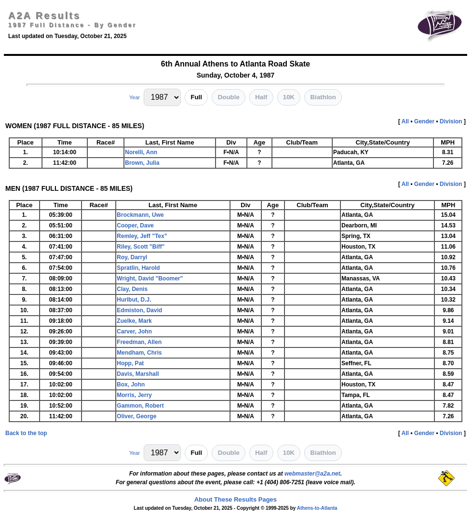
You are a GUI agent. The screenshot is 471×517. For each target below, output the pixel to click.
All (405, 121)
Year (134, 97)
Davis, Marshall (138, 374)
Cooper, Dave (135, 225)
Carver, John (134, 331)
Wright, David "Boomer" (150, 278)
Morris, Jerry (134, 395)
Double (229, 97)
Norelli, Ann (141, 152)
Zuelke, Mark (134, 321)
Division (451, 121)
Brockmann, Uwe (140, 215)
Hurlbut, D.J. (134, 299)
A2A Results (44, 15)
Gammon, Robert (140, 405)
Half (261, 97)
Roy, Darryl (132, 257)
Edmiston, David (139, 310)
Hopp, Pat (130, 363)
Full (196, 97)
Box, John (131, 384)
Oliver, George (136, 416)
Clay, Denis (132, 289)
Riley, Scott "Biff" (140, 246)
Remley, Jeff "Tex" (142, 236)
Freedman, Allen (139, 342)
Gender (424, 121)
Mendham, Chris (139, 352)
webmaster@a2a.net (312, 473)
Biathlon (323, 97)
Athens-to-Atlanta (317, 508)
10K (289, 97)
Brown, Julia (142, 162)
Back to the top (26, 433)
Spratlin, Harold (138, 268)
